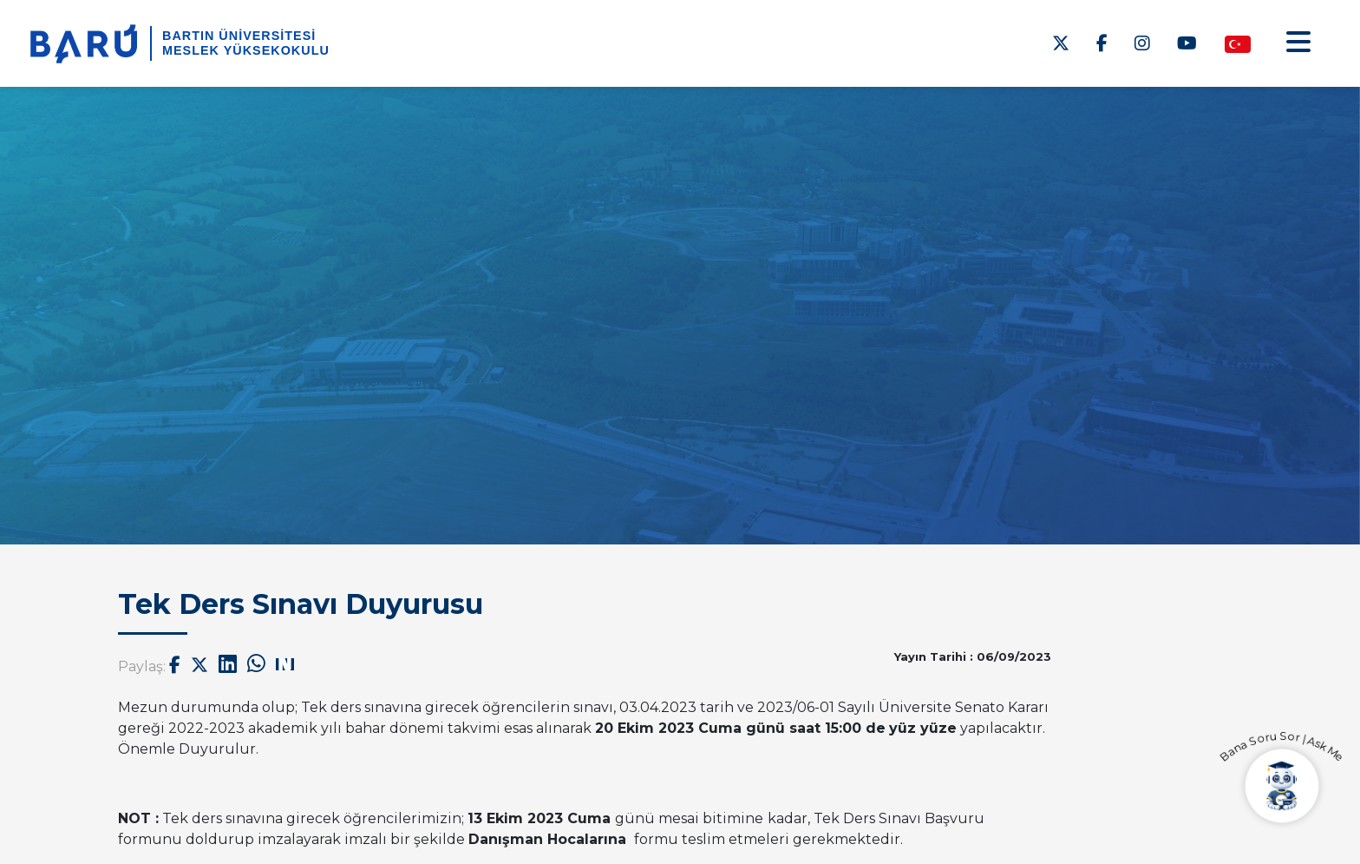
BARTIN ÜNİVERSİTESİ (239, 36)
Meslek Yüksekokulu (246, 50)
